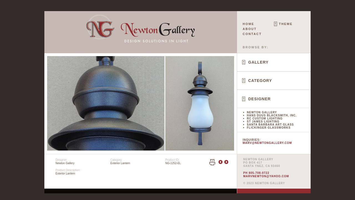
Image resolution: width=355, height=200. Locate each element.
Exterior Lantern (120, 163)
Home (248, 24)
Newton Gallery (262, 112)
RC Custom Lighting (265, 118)
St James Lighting (263, 121)
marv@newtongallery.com (267, 142)
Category (260, 80)
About (250, 29)
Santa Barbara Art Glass (270, 124)
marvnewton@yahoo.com (266, 176)
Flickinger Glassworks (269, 127)
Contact (252, 34)
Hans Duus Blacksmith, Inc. (272, 115)
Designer (259, 99)
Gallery (258, 62)
